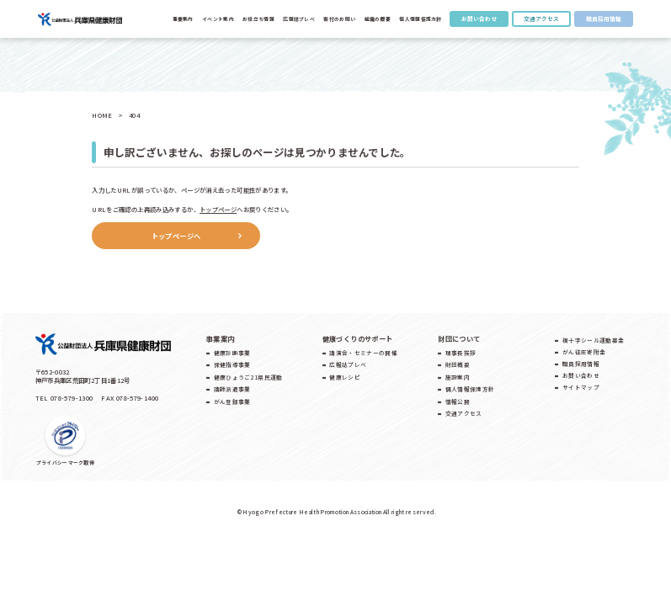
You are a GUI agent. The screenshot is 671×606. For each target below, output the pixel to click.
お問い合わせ (479, 18)
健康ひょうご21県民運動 (248, 377)
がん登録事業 (232, 401)
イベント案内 (218, 19)
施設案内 (457, 377)
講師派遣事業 (232, 389)
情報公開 (457, 401)
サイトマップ (580, 387)
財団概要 (457, 364)
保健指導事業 (232, 364)
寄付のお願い (339, 19)
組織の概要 (378, 19)
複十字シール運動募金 (593, 340)
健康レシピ (344, 377)
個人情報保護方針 (420, 19)
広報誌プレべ (299, 19)
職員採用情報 (603, 18)
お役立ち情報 (258, 19)
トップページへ (176, 236)
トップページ (218, 209)
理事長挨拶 (461, 352)
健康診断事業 (232, 352)
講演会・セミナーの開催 (363, 352)
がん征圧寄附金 (583, 352)
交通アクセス (541, 18)
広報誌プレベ (347, 364)
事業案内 (183, 19)
